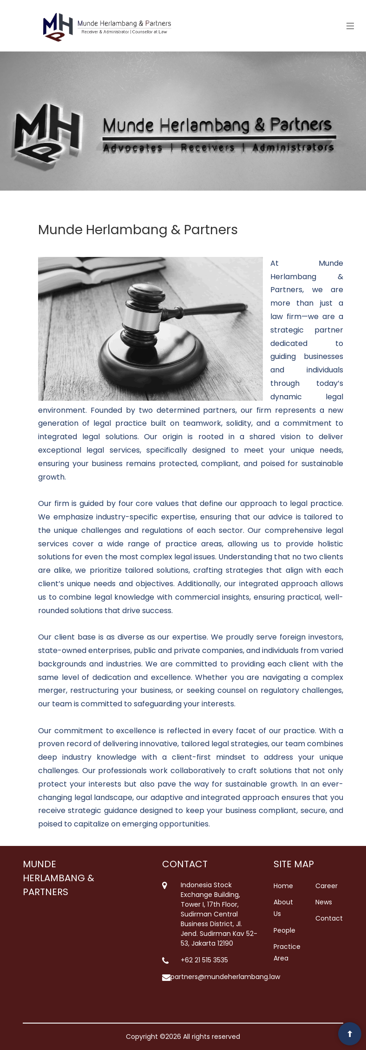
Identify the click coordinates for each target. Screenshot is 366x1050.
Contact (329, 918)
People (284, 930)
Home (283, 885)
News (323, 902)
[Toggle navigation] (348, 25)
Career (326, 885)
